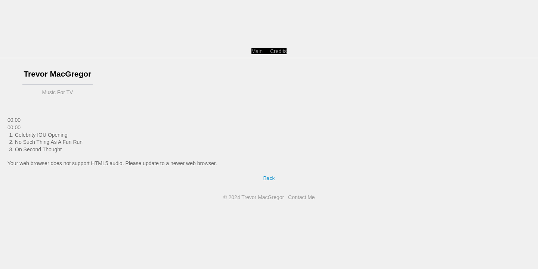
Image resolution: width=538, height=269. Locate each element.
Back (269, 178)
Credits (278, 51)
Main (257, 51)
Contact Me (301, 197)
